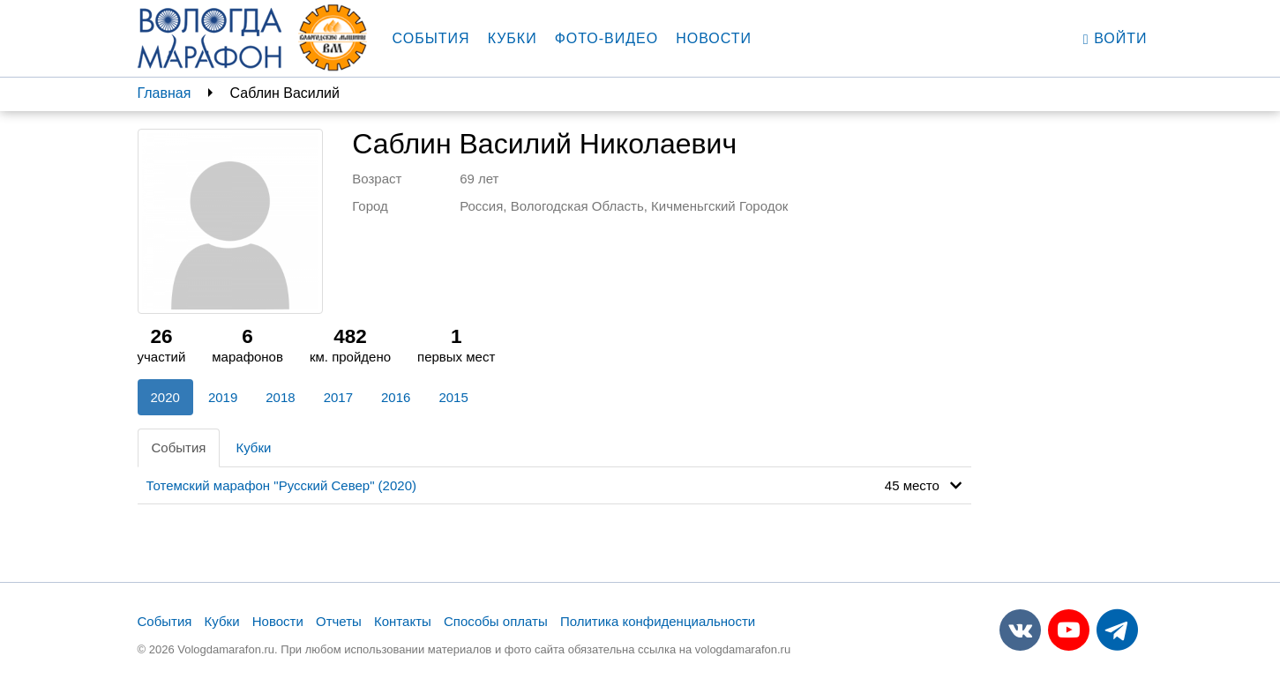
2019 (222, 397)
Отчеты (339, 621)
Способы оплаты (496, 621)
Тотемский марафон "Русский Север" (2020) (281, 485)
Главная (164, 93)
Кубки (512, 38)
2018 (280, 397)
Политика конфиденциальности (657, 621)
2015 (453, 397)
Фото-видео (607, 38)
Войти (1115, 39)
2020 (165, 397)
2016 (395, 397)
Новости (714, 38)
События (431, 38)
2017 (338, 397)
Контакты (402, 621)
